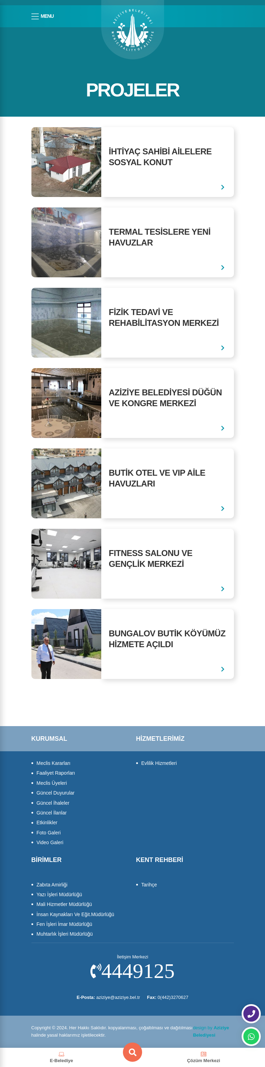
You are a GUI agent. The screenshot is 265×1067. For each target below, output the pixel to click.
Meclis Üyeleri (52, 783)
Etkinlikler (47, 822)
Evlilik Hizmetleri (159, 763)
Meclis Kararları (54, 763)
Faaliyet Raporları (56, 773)
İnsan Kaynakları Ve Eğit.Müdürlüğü (76, 914)
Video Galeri (50, 842)
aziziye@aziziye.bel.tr (108, 997)
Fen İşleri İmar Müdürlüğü (65, 924)
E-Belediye (61, 1057)
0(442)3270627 (168, 997)
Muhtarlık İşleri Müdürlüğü (65, 934)
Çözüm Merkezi (203, 1057)
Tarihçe (149, 884)
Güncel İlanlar (52, 813)
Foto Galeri (49, 832)
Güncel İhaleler (53, 803)
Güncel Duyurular (56, 793)
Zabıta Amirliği (52, 884)
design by (211, 1031)
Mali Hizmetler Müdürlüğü (64, 904)
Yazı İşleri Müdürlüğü (59, 894)
